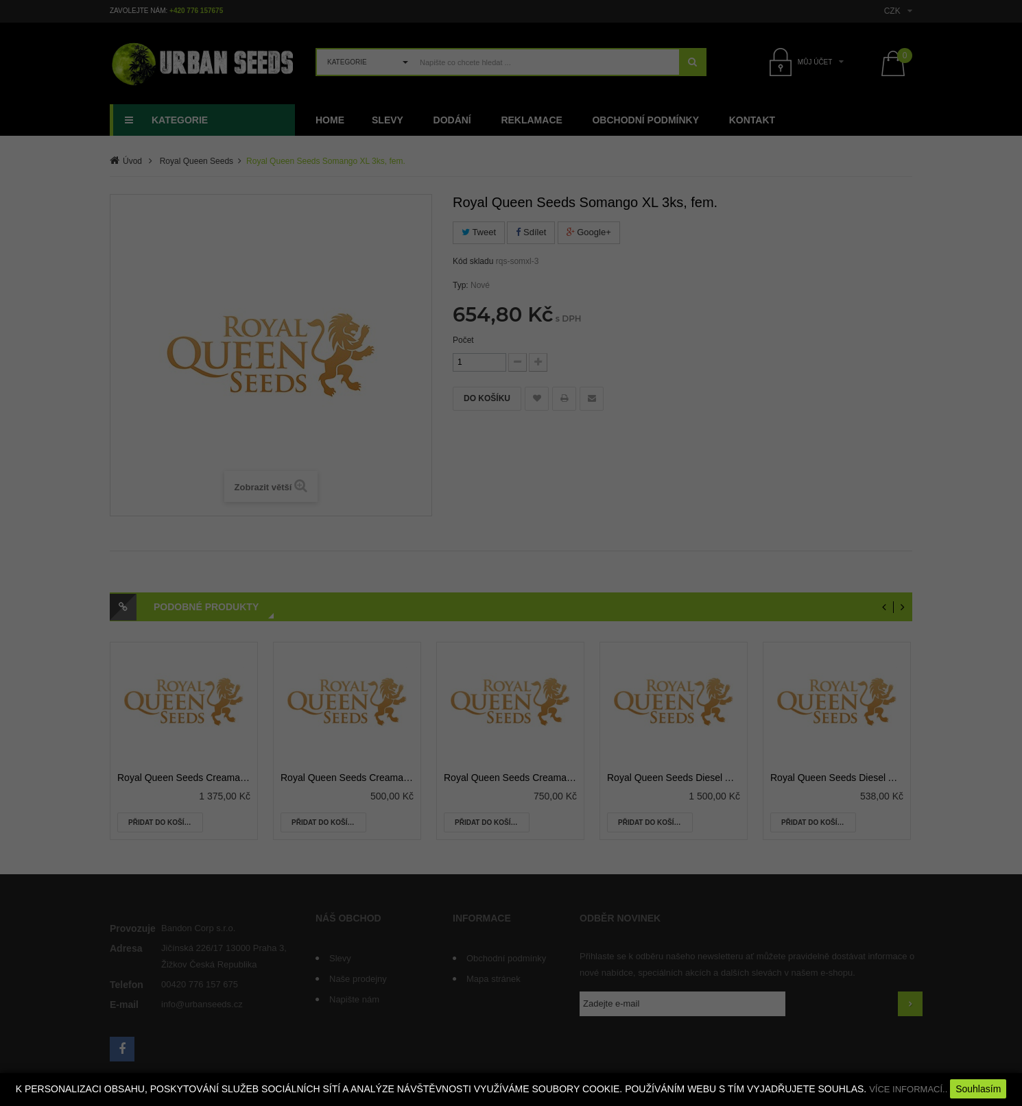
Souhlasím (978, 1088)
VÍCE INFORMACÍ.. (908, 1089)
